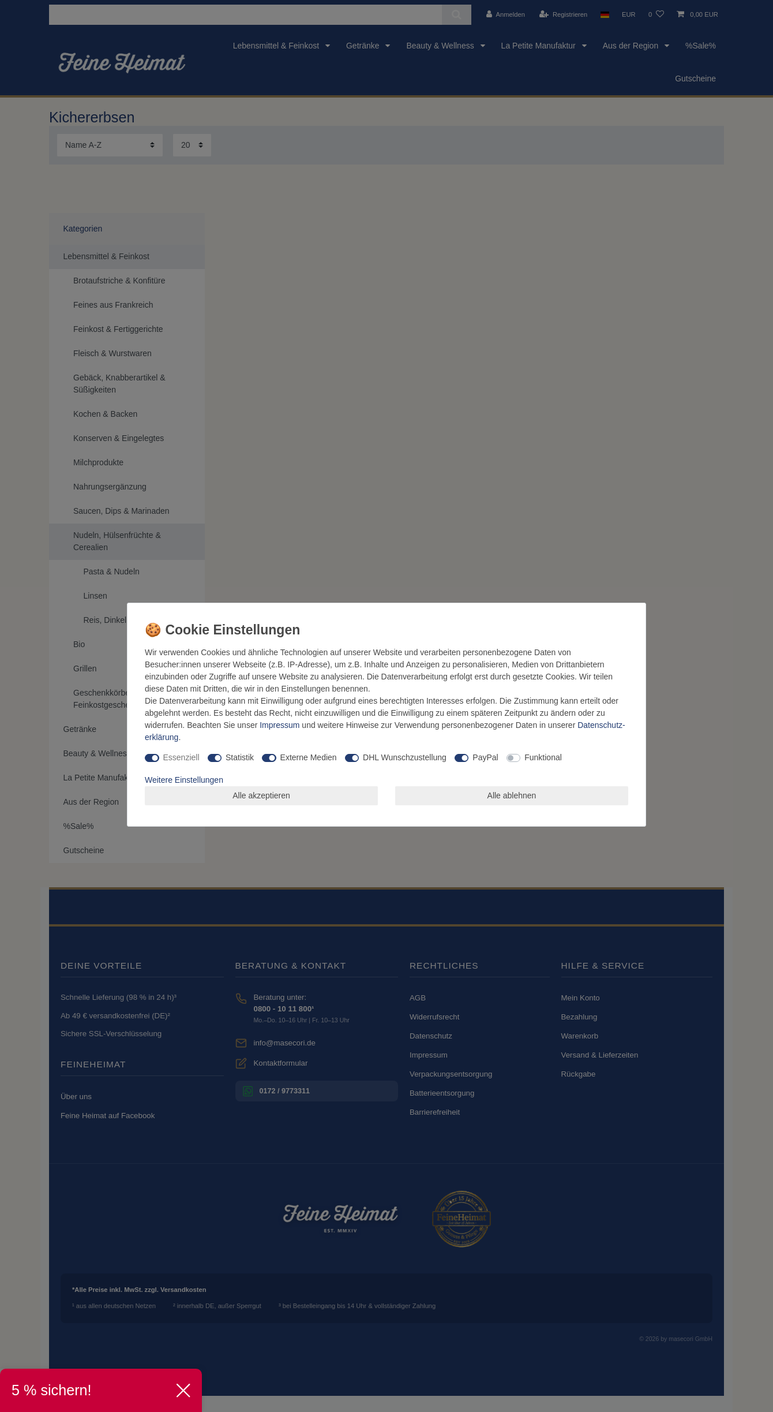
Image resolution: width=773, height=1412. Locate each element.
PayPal (485, 757)
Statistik (240, 757)
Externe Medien (308, 757)
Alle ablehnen (511, 795)
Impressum (279, 725)
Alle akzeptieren (261, 795)
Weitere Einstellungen (184, 780)
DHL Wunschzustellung (404, 757)
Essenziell (181, 757)
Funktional (543, 757)
